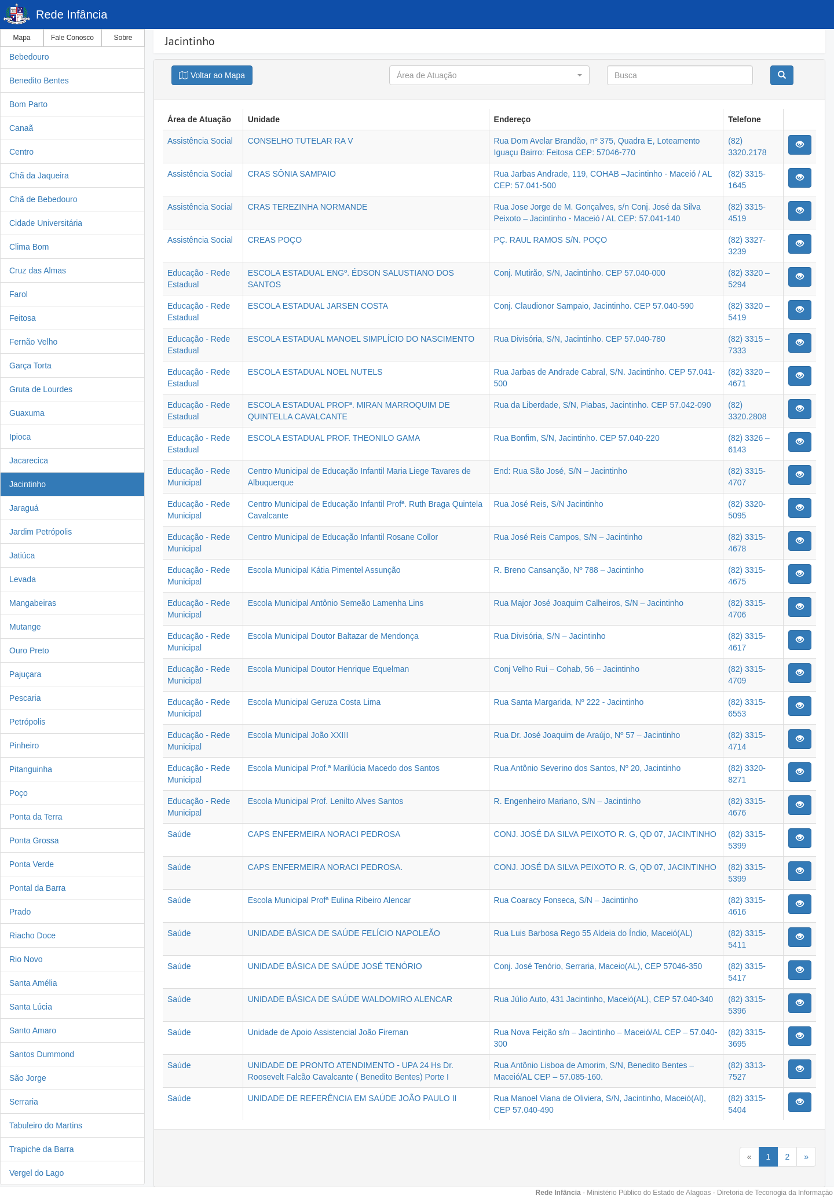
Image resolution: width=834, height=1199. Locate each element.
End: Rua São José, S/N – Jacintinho (560, 471)
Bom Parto (28, 104)
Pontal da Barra (37, 888)
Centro (21, 151)
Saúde (179, 834)
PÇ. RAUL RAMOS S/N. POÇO (551, 239)
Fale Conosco (72, 38)
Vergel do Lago (36, 1173)
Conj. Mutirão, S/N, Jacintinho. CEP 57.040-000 (579, 272)
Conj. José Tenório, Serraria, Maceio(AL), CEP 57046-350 (598, 966)
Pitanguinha (30, 769)
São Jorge (27, 1078)
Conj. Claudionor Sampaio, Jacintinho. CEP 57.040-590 (594, 305)
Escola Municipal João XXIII (298, 735)
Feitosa (22, 318)
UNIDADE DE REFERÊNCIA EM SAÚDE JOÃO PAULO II (352, 1098)
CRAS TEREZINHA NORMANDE (308, 206)
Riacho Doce (32, 935)
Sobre (123, 38)
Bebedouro (29, 56)
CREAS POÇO (275, 239)
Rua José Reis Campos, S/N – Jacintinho (568, 537)
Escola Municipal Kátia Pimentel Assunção (324, 570)
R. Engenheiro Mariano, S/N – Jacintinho (567, 801)
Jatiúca (22, 555)
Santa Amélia (33, 983)
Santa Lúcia (30, 1006)
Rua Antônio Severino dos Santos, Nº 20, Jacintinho (587, 768)
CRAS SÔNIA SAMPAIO (292, 173)
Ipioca (20, 436)
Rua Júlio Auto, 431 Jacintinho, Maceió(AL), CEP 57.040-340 (604, 999)
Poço (18, 793)
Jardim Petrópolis (40, 531)
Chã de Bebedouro (43, 199)
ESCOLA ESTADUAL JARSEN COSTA (318, 305)
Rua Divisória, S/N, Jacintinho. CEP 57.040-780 (579, 338)
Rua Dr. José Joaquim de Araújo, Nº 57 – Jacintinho (587, 735)
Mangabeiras (32, 603)
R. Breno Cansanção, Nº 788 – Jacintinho (569, 570)
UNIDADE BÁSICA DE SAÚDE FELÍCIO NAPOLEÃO (344, 933)
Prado (20, 911)
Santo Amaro (32, 1030)
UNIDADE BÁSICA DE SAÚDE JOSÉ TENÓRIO (335, 966)
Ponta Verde (31, 864)
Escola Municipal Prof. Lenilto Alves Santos (325, 801)
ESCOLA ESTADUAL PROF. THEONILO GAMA (334, 438)
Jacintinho (27, 484)
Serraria (23, 1101)
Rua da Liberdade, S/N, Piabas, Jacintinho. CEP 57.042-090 (602, 405)
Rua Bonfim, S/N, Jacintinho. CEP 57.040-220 (577, 438)
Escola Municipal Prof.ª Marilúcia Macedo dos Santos (344, 768)
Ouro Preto (29, 650)
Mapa (21, 38)
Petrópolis (27, 721)
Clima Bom (29, 246)
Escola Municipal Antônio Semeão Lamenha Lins (336, 603)
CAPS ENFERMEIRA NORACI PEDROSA (324, 834)
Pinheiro (24, 745)
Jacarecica (28, 460)
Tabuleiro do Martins (45, 1125)
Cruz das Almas (37, 270)
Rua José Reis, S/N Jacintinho (548, 504)
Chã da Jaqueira (39, 175)
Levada (22, 579)
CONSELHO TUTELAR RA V (300, 140)
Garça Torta (30, 365)
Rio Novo (26, 959)
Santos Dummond (41, 1054)
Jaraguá (24, 508)
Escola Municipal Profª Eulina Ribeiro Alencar (329, 900)
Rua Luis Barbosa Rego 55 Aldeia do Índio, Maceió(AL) (593, 933)
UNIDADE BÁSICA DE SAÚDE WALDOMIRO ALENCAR (350, 999)
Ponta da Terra (36, 816)
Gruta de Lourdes (40, 389)
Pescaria (25, 698)
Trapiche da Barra (41, 1149)
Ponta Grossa (34, 840)
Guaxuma (27, 413)
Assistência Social (200, 140)
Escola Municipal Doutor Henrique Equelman (328, 669)
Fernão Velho (33, 341)
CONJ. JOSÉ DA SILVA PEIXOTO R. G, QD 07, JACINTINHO (605, 834)
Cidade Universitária (45, 223)
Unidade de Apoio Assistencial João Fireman (328, 1032)
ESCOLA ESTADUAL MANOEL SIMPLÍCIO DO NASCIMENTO (361, 338)
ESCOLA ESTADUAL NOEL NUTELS (315, 371)
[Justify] (212, 75)
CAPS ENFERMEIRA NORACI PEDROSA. (325, 867)
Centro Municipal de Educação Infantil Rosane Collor (343, 537)
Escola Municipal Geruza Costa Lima (314, 702)
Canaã (21, 128)
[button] (489, 75)
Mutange (25, 626)
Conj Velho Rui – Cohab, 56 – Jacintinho (566, 669)
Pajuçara (25, 674)
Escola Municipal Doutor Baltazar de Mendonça (333, 636)
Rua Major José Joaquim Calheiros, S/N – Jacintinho (589, 603)
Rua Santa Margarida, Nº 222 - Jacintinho (569, 702)
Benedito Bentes (39, 80)
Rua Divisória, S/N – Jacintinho (550, 636)
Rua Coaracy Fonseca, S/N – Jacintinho (566, 900)
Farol (18, 294)
